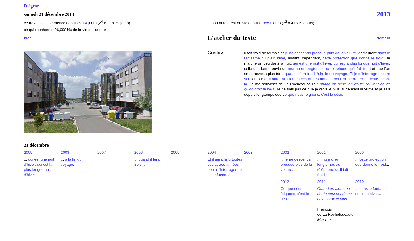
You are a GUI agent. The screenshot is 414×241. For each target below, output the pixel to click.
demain (383, 38)
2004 (212, 152)
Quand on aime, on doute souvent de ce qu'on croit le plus (334, 193)
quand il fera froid (300, 74)
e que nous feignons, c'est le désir (313, 94)
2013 (383, 14)
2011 (321, 182)
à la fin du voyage (332, 74)
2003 (248, 152)
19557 (266, 23)
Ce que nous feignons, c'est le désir (295, 193)
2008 (65, 152)
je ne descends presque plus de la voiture (320, 53)
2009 (28, 152)
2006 (138, 152)
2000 (359, 152)
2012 (285, 182)
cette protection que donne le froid (353, 58)
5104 (83, 23)
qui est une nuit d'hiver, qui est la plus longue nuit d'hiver (341, 63)
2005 (175, 152)
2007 (101, 152)
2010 (359, 182)
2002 (285, 152)
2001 (321, 152)
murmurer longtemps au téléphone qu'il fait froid (329, 68)
